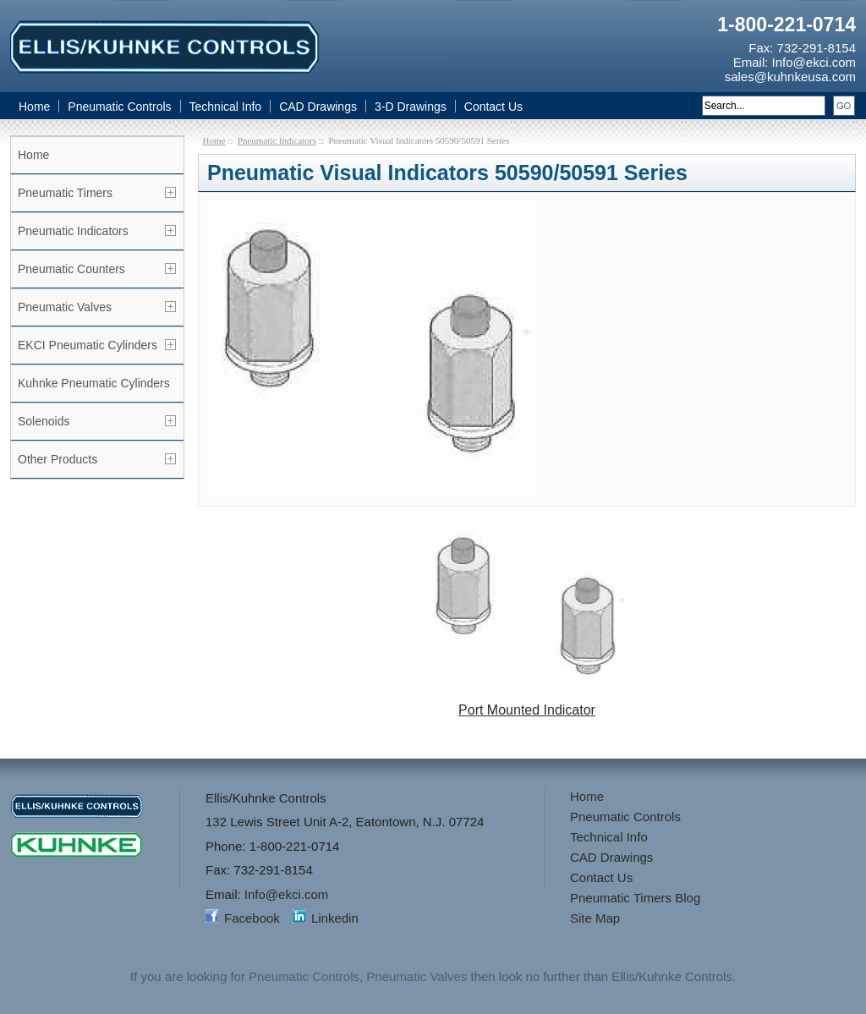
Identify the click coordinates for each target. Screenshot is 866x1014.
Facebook (252, 918)
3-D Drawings (411, 106)
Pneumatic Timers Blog (635, 898)
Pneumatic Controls (119, 106)
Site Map (595, 918)
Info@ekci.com (814, 62)
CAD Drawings (318, 106)
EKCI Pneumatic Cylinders (87, 345)
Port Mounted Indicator (526, 703)
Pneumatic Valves (65, 307)
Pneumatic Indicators (73, 231)
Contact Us (493, 106)
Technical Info (225, 106)
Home (34, 106)
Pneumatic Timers (65, 193)
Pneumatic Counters (71, 269)
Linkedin (335, 918)
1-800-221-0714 (786, 25)
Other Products (57, 459)
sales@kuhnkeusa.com (790, 76)
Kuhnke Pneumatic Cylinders (94, 383)
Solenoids (44, 421)
